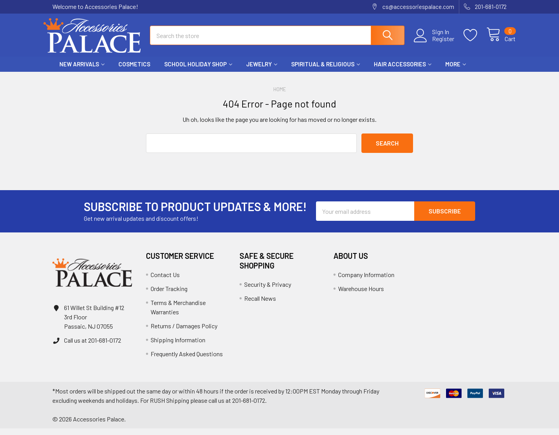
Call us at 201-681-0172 (92, 346)
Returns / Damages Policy (184, 332)
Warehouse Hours (361, 295)
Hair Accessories (402, 71)
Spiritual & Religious (325, 71)
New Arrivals (81, 71)
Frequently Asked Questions (187, 360)
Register (434, 43)
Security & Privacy (267, 291)
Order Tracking (169, 295)
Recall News (260, 304)
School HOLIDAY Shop (198, 71)
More (455, 71)
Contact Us (165, 281)
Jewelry (261, 71)
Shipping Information (178, 346)
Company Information (366, 281)
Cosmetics (134, 71)
